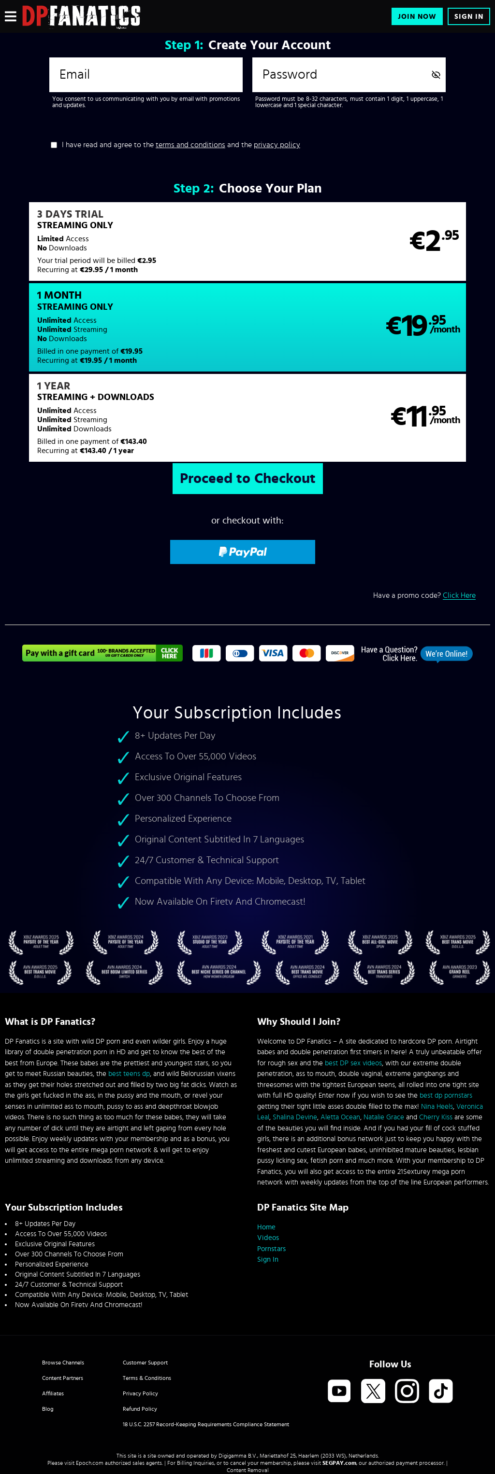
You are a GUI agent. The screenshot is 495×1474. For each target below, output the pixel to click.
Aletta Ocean (340, 1048)
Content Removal (248, 1401)
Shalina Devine (295, 1048)
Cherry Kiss (435, 1048)
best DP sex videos (353, 993)
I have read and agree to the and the (181, 145)
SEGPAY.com (339, 1393)
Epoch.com (89, 1393)
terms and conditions (190, 145)
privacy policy (277, 145)
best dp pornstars (446, 1026)
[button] (125, 247)
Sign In (468, 16)
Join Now (417, 16)
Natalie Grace (384, 1048)
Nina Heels (437, 1037)
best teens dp (129, 1004)
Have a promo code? (424, 519)
